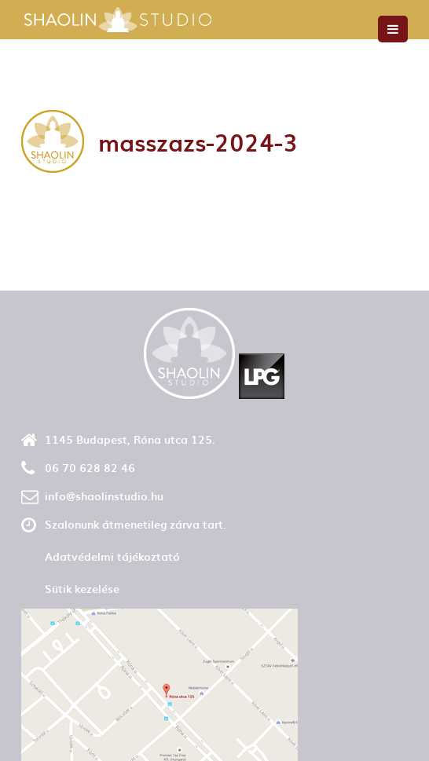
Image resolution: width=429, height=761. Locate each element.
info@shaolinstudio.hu (104, 496)
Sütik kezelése (82, 588)
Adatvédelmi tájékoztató (112, 556)
